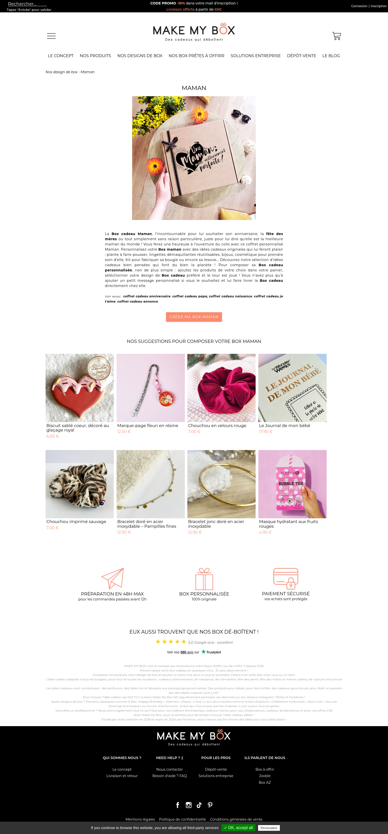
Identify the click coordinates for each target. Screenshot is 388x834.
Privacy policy (291, 828)
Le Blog (331, 55)
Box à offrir (264, 769)
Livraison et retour (122, 776)
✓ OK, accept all (238, 828)
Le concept (61, 55)
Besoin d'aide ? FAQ (169, 776)
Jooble (264, 776)
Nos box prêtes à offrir (196, 55)
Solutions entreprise (256, 55)
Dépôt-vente (301, 55)
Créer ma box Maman (194, 317)
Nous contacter (169, 769)
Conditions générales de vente (236, 819)
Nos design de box (61, 72)
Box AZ (265, 782)
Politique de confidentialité (182, 819)
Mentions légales (140, 819)
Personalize (269, 828)
